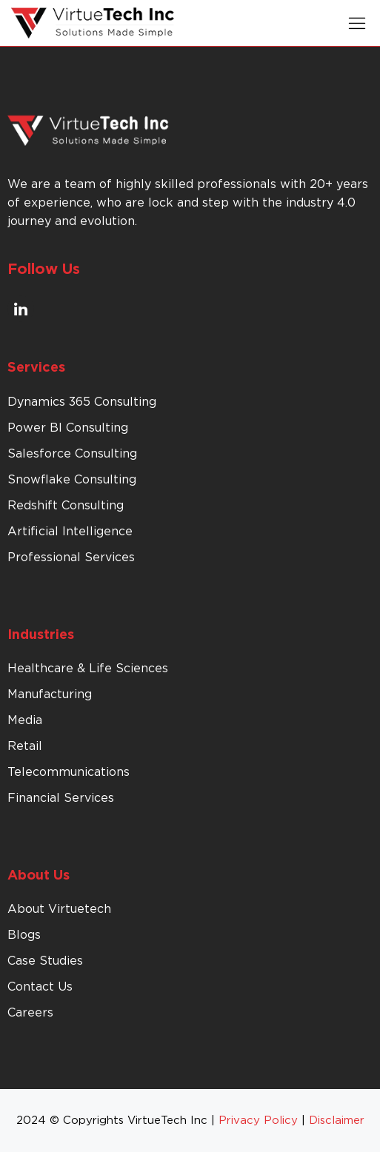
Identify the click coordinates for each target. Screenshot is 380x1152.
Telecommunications (68, 772)
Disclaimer (336, 1120)
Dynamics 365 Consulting (81, 402)
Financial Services (60, 798)
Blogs (24, 935)
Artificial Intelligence (70, 532)
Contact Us (40, 987)
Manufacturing (49, 694)
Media (24, 720)
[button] (357, 22)
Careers (30, 1013)
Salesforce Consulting (72, 454)
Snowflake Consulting (71, 480)
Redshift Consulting (65, 506)
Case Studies (45, 961)
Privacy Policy (258, 1120)
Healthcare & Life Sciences (87, 668)
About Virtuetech (59, 909)
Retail (24, 746)
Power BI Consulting (67, 428)
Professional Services (71, 557)
